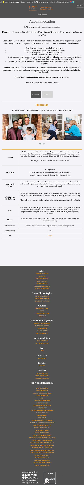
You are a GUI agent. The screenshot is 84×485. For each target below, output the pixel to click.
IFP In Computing (42, 331)
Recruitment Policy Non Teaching (41, 445)
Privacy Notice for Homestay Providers (42, 438)
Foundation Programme (42, 323)
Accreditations (42, 283)
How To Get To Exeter (42, 301)
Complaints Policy (42, 403)
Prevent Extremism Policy (42, 435)
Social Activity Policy (42, 455)
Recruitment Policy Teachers (42, 448)
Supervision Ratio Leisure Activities (42, 452)
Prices (50, 236)
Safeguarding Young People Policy (42, 450)
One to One (42, 316)
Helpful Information (42, 288)
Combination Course (42, 313)
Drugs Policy (42, 408)
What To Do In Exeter (42, 298)
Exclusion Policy (42, 413)
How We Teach (42, 281)
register (80, 5)
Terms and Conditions (42, 465)
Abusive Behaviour (42, 388)
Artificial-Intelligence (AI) (42, 393)
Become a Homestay (41, 343)
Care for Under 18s (42, 395)
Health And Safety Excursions (42, 420)
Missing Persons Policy (42, 428)
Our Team (42, 276)
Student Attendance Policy (42, 462)
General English (42, 308)
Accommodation (42, 341)
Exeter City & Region (42, 296)
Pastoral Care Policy (42, 433)
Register (42, 365)
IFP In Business (41, 328)
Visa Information (42, 373)
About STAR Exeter (42, 273)
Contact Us (42, 358)
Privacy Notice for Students (42, 440)
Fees (41, 351)
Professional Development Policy (42, 443)
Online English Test (42, 378)
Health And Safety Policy (42, 425)
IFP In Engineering (42, 333)
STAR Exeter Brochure (42, 286)
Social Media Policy (42, 457)
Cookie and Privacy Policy (42, 405)
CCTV (42, 398)
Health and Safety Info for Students (42, 423)
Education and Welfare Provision (42, 410)
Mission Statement (42, 278)
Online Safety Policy (42, 430)
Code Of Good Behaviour (42, 400)
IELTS (42, 311)
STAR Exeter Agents (42, 375)
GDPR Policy (42, 418)
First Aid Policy (42, 415)
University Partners (42, 326)
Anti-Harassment (42, 390)
